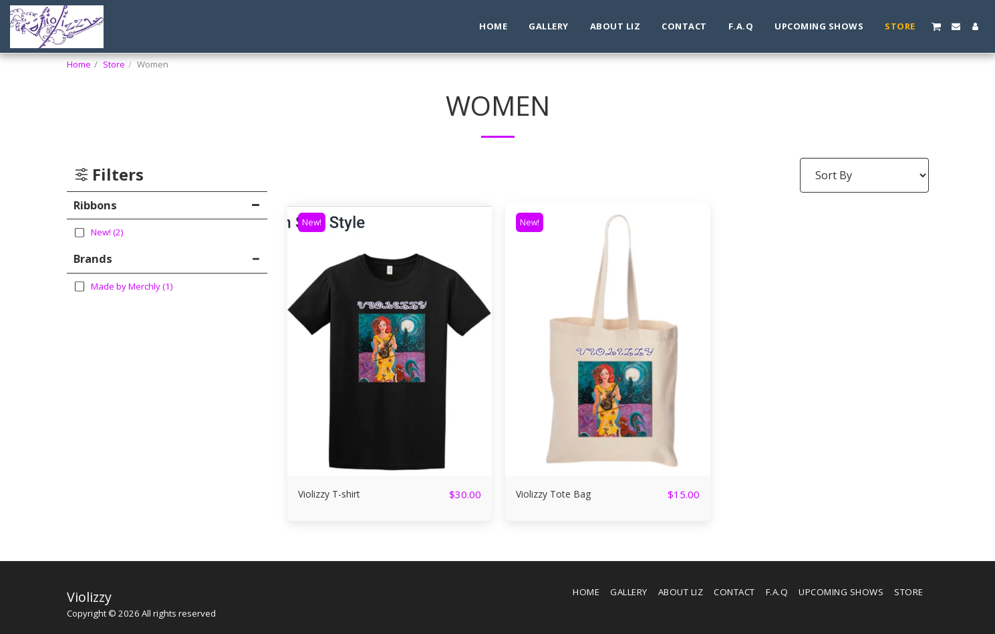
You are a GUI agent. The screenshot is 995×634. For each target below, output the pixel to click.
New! (313, 222)
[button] (936, 26)
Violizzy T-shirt (337, 494)
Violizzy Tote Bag (560, 494)
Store (114, 64)
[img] (389, 339)
